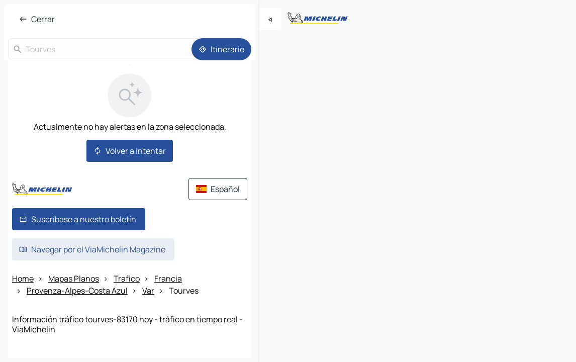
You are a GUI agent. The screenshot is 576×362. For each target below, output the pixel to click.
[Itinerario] (221, 49)
